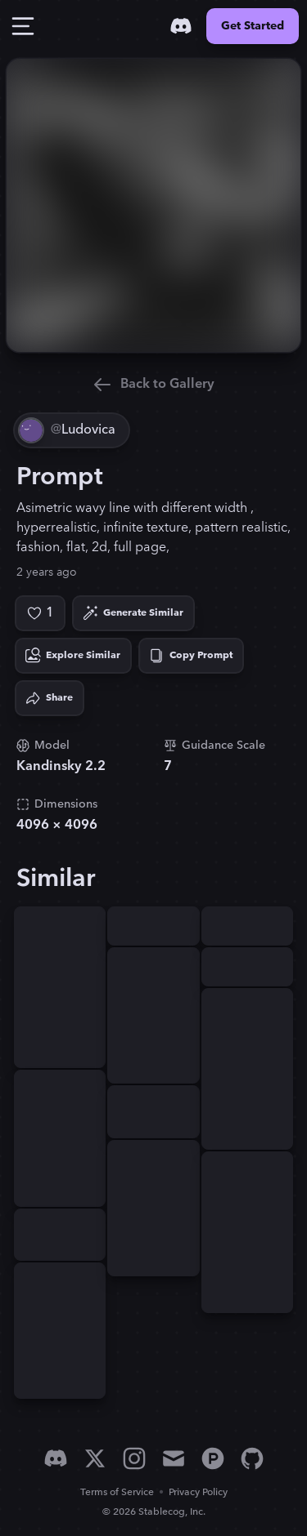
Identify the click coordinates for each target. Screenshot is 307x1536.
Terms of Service (117, 1492)
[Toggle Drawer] (23, 26)
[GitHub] (252, 1458)
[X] (95, 1458)
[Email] (173, 1458)
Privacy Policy (198, 1492)
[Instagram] (134, 1458)
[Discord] (181, 26)
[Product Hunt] (213, 1458)
